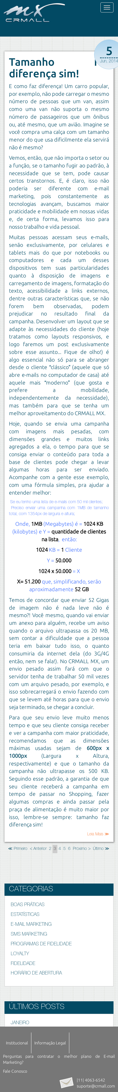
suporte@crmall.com (96, 1086)
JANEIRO (20, 1023)
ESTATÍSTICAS (25, 915)
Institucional (17, 1043)
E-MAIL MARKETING (31, 924)
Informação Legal (50, 1043)
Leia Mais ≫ (98, 834)
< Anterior (38, 849)
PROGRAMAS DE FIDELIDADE (41, 944)
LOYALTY (20, 954)
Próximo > (82, 849)
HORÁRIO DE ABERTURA (36, 973)
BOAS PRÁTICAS (28, 905)
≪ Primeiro (17, 849)
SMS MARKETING (29, 934)
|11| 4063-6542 (91, 1080)
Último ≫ (101, 849)
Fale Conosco (15, 1071)
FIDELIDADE (23, 964)
